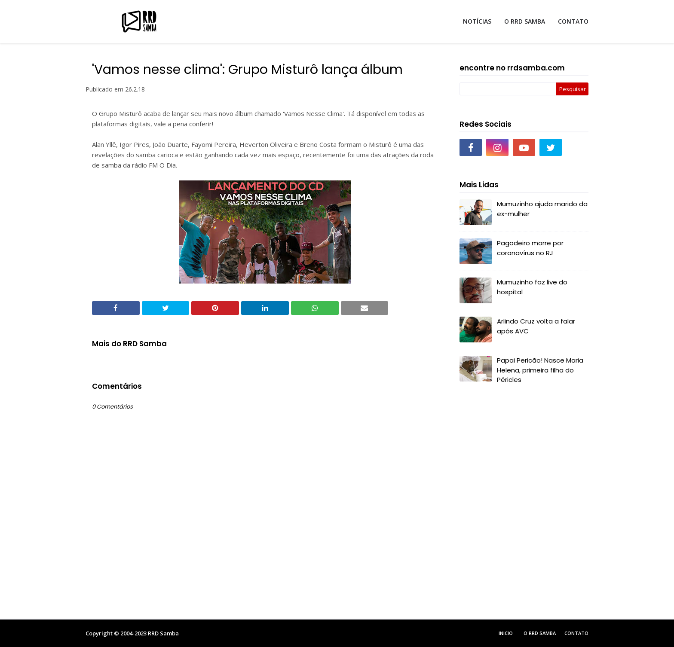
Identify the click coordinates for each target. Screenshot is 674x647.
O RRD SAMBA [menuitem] (524, 21)
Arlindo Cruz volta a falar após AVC (536, 326)
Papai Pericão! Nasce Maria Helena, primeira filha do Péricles (540, 370)
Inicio (506, 633)
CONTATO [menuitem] (573, 21)
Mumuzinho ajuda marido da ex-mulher (542, 208)
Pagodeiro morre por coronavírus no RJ (530, 247)
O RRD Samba (540, 633)
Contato (576, 633)
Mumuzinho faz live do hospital (532, 287)
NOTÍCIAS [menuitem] (477, 21)
